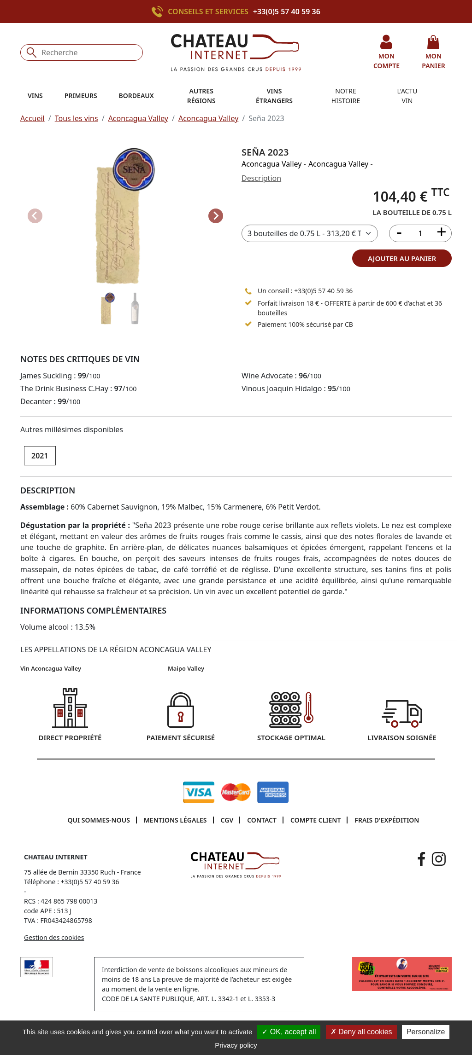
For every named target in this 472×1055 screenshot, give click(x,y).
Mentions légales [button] (175, 820)
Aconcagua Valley (138, 118)
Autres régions (201, 96)
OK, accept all (289, 1032)
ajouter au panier (402, 258)
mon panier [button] (433, 52)
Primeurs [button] (81, 95)
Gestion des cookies (54, 937)
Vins (35, 95)
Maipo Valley (186, 668)
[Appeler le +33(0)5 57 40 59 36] (160, 11)
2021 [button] (39, 456)
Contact (262, 820)
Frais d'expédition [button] (386, 820)
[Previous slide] (35, 216)
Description (261, 178)
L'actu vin (407, 96)
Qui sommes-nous (99, 820)
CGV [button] (227, 820)
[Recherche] (81, 52)
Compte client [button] (315, 820)
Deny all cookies (361, 1032)
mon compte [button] (386, 52)
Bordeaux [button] (136, 95)
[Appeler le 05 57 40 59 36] (248, 290)
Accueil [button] (32, 118)
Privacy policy (236, 1045)
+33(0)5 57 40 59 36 (286, 11)
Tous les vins (76, 118)
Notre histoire (345, 96)
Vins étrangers (274, 96)
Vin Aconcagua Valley (50, 668)
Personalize (426, 1032)
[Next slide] (215, 216)
